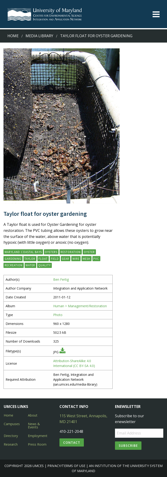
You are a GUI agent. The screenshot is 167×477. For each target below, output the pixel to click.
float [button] (43, 258)
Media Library (39, 35)
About (32, 415)
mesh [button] (86, 258)
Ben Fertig (61, 279)
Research (11, 444)
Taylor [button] (29, 258)
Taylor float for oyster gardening (96, 35)
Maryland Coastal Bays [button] (23, 252)
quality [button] (44, 265)
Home (13, 35)
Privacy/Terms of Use (66, 466)
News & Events (34, 425)
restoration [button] (71, 252)
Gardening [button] (13, 258)
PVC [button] (96, 258)
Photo (57, 315)
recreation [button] (14, 265)
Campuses (12, 424)
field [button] (55, 258)
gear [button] (65, 258)
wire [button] (75, 258)
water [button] (30, 265)
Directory (11, 436)
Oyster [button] (89, 252)
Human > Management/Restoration (80, 306)
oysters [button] (51, 252)
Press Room (37, 444)
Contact (71, 442)
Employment (37, 436)
